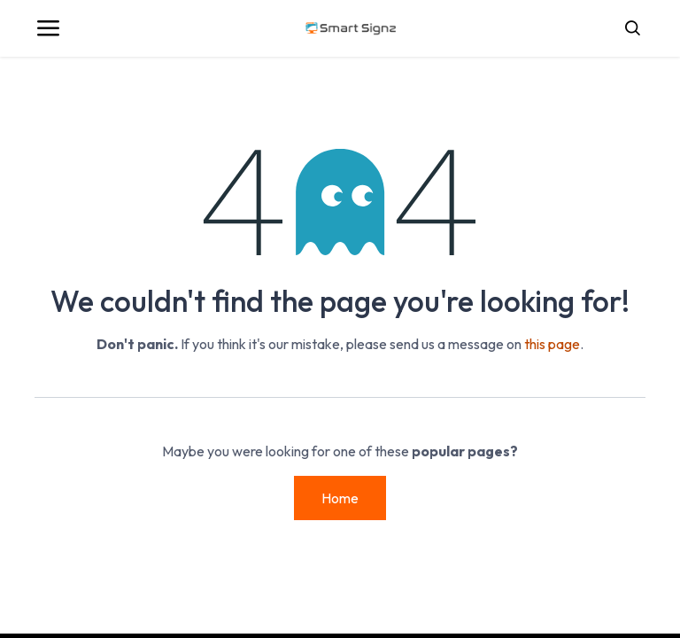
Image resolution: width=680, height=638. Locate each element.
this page (552, 344)
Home (340, 498)
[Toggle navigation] (48, 28)
